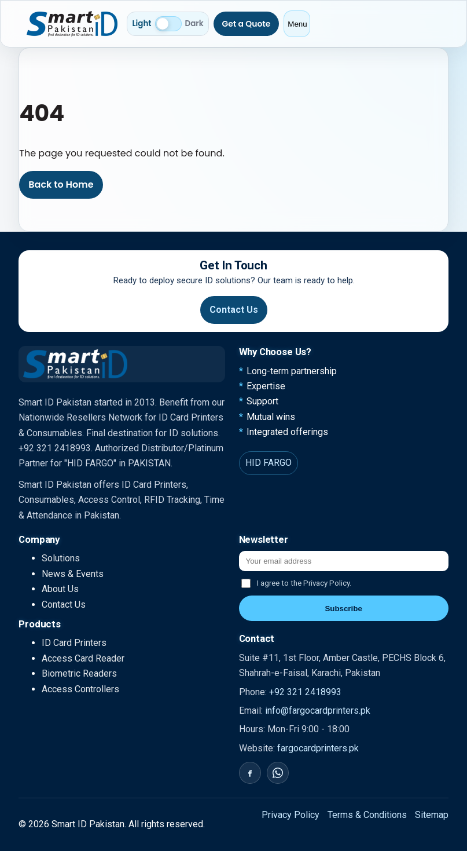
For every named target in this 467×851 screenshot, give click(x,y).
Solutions (61, 558)
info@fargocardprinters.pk (317, 710)
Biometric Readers (79, 673)
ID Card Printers (74, 642)
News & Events (73, 573)
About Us (60, 588)
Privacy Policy (290, 814)
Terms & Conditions (367, 814)
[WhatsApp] (278, 773)
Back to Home (60, 184)
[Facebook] (250, 773)
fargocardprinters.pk (318, 748)
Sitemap (431, 814)
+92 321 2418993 (305, 691)
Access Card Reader (83, 658)
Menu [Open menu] (297, 24)
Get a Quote (246, 24)
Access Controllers (80, 689)
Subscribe (343, 608)
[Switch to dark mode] (168, 23)
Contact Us (233, 309)
